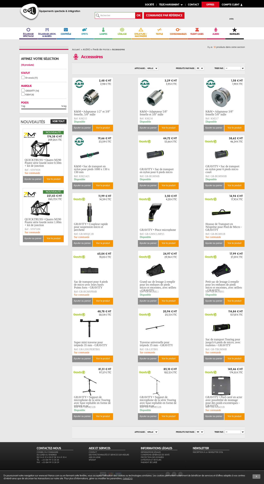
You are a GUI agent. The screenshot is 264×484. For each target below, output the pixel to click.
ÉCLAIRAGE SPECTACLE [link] (28, 32)
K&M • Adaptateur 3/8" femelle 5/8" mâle (219, 113)
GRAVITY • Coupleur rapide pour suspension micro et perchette (91, 227)
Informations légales (151, 452)
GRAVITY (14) (32, 91)
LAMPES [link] (103, 31)
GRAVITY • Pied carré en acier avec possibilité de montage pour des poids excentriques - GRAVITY (224, 401)
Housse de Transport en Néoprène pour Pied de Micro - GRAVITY (224, 227)
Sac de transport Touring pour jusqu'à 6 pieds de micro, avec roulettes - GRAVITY (223, 342)
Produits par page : (185, 68)
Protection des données (152, 457)
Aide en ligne (94, 457)
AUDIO (216, 31)
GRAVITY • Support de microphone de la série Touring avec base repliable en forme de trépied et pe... (92, 401)
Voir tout (58, 121)
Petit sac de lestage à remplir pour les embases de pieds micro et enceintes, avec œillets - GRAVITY (224, 286)
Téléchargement (169, 5)
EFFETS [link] (84, 31)
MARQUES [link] (234, 31)
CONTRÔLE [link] (66, 31)
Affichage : (140, 68)
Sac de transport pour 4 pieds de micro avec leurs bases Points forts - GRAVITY (91, 284)
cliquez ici (127, 479)
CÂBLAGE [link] (122, 31)
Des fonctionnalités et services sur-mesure (109, 455)
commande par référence (164, 15)
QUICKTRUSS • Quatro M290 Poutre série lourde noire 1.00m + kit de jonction (43, 222)
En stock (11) (31, 78)
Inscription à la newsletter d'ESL (208, 452)
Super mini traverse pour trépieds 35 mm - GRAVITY (90, 344)
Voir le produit (103, 128)
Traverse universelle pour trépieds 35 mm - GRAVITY (156, 344)
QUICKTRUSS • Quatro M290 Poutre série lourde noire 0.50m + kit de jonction (43, 163)
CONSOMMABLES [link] (178, 31)
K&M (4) (29, 95)
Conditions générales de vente (155, 455)
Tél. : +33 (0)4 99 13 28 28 (48, 460)
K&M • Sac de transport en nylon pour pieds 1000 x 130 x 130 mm (92, 169)
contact (193, 5)
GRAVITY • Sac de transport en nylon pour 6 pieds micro (157, 171)
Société (149, 5)
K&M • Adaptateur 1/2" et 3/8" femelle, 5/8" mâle (92, 113)
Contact (93, 452)
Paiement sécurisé (149, 462)
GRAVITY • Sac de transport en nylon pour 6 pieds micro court (222, 169)
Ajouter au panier (82, 128)
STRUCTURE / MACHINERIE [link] (141, 32)
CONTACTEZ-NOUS (49, 448)
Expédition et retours (151, 460)
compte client (230, 5)
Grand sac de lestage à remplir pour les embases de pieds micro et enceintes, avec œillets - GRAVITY (158, 286)
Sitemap (92, 460)
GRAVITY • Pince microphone (158, 229)
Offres (210, 5)
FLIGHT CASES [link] (197, 31)
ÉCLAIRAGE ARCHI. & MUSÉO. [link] (47, 32)
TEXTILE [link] (159, 31)
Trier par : (219, 68)
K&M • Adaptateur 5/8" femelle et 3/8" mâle (154, 113)
